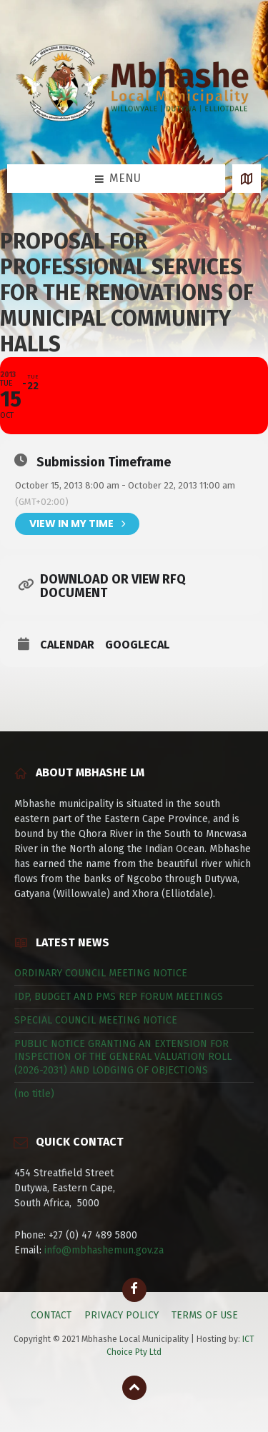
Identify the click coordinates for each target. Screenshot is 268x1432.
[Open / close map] (246, 178)
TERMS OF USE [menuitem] (205, 1315)
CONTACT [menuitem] (51, 1315)
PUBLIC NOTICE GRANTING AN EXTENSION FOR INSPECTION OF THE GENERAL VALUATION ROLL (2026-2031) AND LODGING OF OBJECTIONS (123, 1057)
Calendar (67, 645)
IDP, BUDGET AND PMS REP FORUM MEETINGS (118, 997)
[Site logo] (134, 136)
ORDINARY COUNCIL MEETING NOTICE (100, 973)
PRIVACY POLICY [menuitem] (121, 1315)
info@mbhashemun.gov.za (104, 1250)
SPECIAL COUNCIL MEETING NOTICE (95, 1020)
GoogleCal (137, 645)
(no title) (34, 1094)
